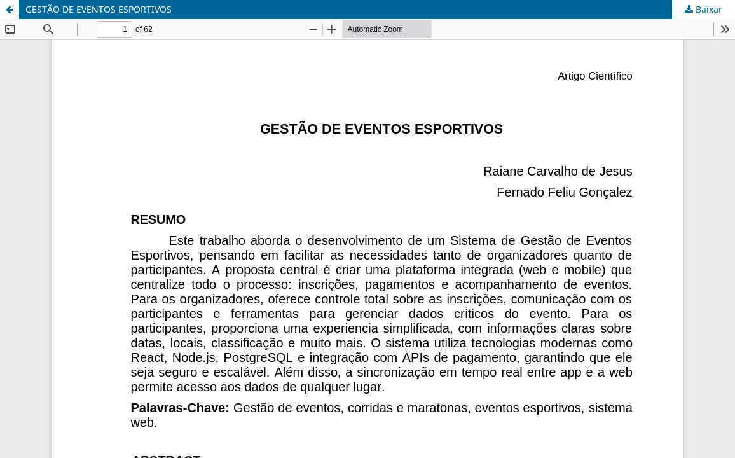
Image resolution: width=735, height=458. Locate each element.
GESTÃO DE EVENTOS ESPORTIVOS (98, 9)
